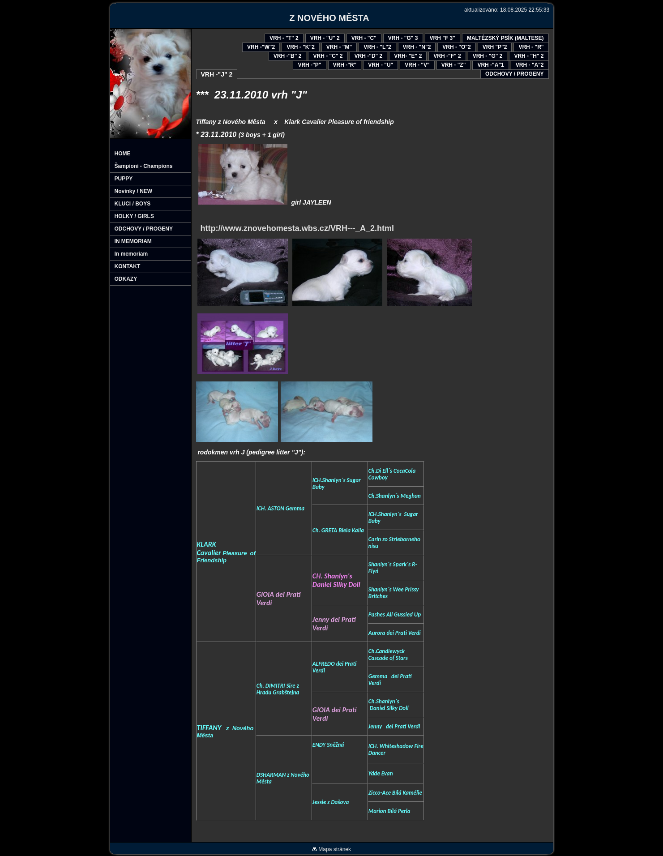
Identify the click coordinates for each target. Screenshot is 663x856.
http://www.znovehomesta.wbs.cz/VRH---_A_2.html (295, 228)
